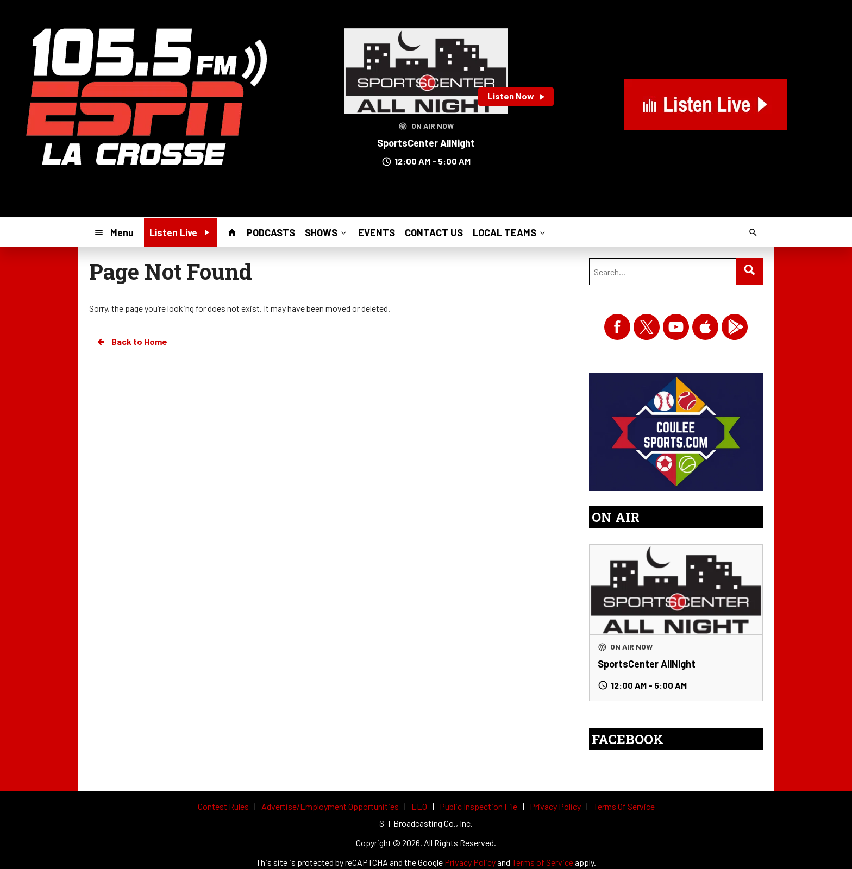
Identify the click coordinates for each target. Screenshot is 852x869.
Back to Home (131, 341)
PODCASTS (271, 232)
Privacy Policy (470, 862)
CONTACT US (434, 232)
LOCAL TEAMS (510, 231)
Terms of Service (542, 862)
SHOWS (326, 231)
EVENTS (376, 232)
